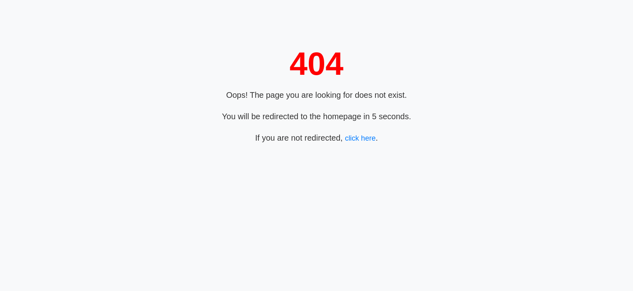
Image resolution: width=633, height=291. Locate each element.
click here (360, 138)
